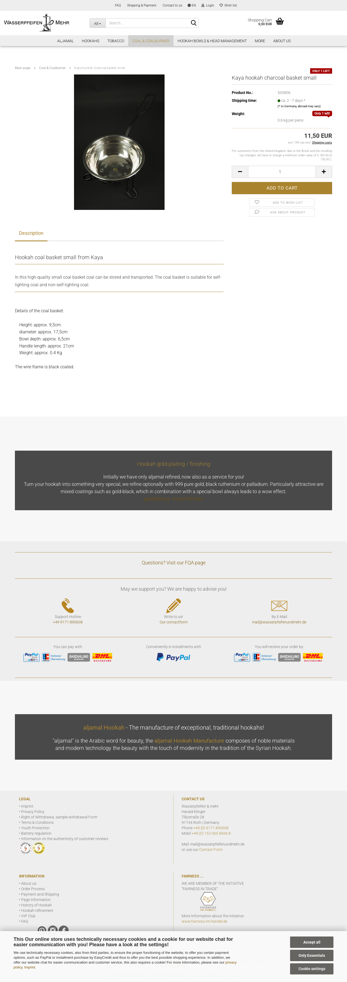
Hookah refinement (37, 910)
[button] (192, 5)
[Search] (193, 23)
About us (28, 883)
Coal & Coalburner (150, 41)
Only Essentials (311, 955)
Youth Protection (35, 828)
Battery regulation (36, 833)
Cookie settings (311, 969)
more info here (187, 499)
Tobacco (115, 41)
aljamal (65, 41)
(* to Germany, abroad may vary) (299, 106)
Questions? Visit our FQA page (173, 562)
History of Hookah (36, 905)
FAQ (117, 5)
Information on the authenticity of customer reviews (64, 839)
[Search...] (97, 23)
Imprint (29, 967)
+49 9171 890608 (68, 622)
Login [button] (207, 5)
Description (31, 233)
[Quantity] (282, 172)
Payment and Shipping (40, 894)
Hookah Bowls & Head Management (212, 41)
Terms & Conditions (37, 822)
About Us (282, 41)
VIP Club (28, 916)
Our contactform (174, 622)
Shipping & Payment (141, 5)
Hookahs (90, 41)
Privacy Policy (32, 811)
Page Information (36, 900)
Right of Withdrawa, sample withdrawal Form (59, 817)
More (260, 41)
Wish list (228, 5)
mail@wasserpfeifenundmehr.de (279, 622)
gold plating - (158, 499)
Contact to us (172, 5)
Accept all (311, 942)
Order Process (33, 889)
